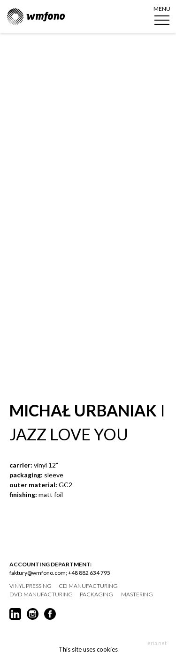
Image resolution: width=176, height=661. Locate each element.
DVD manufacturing (41, 594)
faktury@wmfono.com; (38, 572)
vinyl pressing (30, 586)
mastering (137, 594)
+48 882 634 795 (89, 572)
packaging (96, 594)
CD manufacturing (88, 586)
